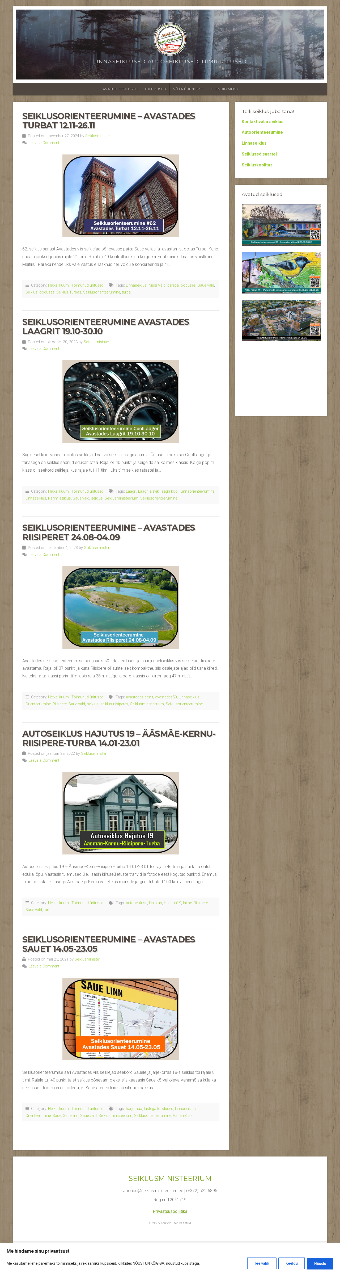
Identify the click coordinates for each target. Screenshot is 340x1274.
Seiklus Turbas (68, 292)
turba (126, 292)
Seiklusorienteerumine (101, 292)
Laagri (131, 491)
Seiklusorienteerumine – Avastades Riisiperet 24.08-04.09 (108, 532)
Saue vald (206, 285)
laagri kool (169, 491)
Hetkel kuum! (59, 285)
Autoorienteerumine (262, 132)
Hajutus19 (172, 903)
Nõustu (319, 1264)
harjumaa (134, 1109)
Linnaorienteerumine (197, 491)
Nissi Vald (156, 285)
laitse (187, 903)
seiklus (97, 498)
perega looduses (181, 285)
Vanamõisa (183, 1115)
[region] (170, 1258)
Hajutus (155, 903)
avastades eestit (139, 697)
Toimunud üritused (87, 285)
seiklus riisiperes (114, 704)
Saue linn (70, 1115)
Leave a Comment (44, 143)
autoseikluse (136, 903)
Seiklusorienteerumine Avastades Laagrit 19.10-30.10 (105, 326)
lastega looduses (158, 1109)
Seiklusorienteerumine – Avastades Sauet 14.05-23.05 (108, 944)
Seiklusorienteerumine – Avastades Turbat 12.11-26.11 (108, 121)
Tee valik (258, 1264)
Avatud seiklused (120, 89)
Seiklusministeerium (121, 498)
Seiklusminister (98, 136)
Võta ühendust (188, 89)
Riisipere (60, 704)
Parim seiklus (59, 498)
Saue (57, 1115)
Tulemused (155, 89)
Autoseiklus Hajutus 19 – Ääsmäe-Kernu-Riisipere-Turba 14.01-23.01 (119, 738)
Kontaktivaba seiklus (262, 121)
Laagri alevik (148, 491)
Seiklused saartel (259, 154)
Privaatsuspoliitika (170, 1211)
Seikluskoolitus (257, 164)
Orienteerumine (38, 704)
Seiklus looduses (40, 292)
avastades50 (166, 697)
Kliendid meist (224, 89)
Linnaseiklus (136, 285)
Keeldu (289, 1264)
